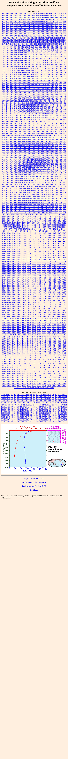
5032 (24, 93)
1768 (7, 70)
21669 (29, 343)
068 (59, 399)
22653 (34, 363)
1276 (32, 46)
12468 (29, 245)
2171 (16, 77)
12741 (34, 264)
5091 (48, 99)
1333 (64, 48)
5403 (24, 127)
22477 (54, 359)
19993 (49, 314)
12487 (39, 247)
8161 (40, 188)
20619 (39, 329)
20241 (64, 321)
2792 (40, 83)
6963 (60, 154)
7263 (40, 166)
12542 (14, 249)
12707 (64, 260)
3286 (12, 89)
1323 (44, 48)
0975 (7, 36)
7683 (7, 180)
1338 (20, 50)
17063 (19, 274)
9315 (24, 211)
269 (27, 419)
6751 (36, 150)
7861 (20, 182)
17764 (29, 282)
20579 (59, 327)
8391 (36, 199)
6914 (12, 154)
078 (24, 401)
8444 (24, 201)
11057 (48, 225)
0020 (7, 15)
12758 (34, 266)
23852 (59, 384)
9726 (52, 213)
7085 (20, 158)
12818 (24, 270)
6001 (32, 131)
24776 (46, 388)
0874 (3, 34)
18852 (24, 298)
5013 (15, 91)
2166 (60, 74)
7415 (56, 168)
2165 (56, 74)
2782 (64, 81)
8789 (7, 205)
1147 (32, 40)
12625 (54, 253)
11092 (5, 229)
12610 (44, 251)
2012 (32, 72)
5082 (12, 99)
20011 (4, 316)
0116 (15, 20)
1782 (44, 70)
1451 (52, 52)
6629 (12, 148)
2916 (16, 87)
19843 (54, 312)
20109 (19, 319)
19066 (4, 302)
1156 (4, 42)
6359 (28, 144)
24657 (41, 388)
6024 (20, 133)
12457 (59, 243)
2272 (40, 79)
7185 (56, 162)
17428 (39, 278)
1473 (7, 54)
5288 (28, 119)
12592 (4, 251)
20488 (44, 325)
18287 (24, 288)
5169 (56, 107)
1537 (56, 56)
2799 (64, 83)
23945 (44, 386)
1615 (48, 60)
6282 (12, 140)
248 (27, 417)
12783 (44, 268)
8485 (28, 203)
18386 (34, 290)
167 (37, 409)
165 (31, 409)
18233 (9, 288)
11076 (24, 227)
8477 (7, 203)
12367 (54, 233)
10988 (59, 221)
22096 (39, 353)
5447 (64, 129)
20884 (14, 333)
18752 (9, 296)
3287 (16, 89)
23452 (49, 377)
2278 (64, 79)
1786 (60, 70)
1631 (32, 62)
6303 (48, 140)
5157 (7, 107)
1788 (3, 72)
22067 (14, 353)
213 (49, 413)
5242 (64, 115)
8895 (32, 205)
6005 (40, 131)
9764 (46, 215)
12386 (14, 237)
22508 (14, 361)
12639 (59, 255)
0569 (52, 24)
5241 (60, 115)
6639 (48, 148)
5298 (36, 119)
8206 (48, 192)
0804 (60, 28)
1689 (16, 66)
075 (15, 401)
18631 (9, 294)
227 (27, 415)
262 (5, 419)
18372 (24, 290)
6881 (40, 152)
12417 (54, 239)
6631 (20, 148)
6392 (64, 144)
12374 (24, 235)
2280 (7, 81)
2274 (48, 79)
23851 (54, 384)
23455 (54, 377)
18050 (49, 284)
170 (46, 409)
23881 (19, 386)
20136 (54, 319)
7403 (40, 168)
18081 (9, 286)
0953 (64, 34)
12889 (4, 274)
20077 (54, 316)
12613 (58, 251)
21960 (9, 351)
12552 (44, 249)
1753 (12, 68)
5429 (36, 129)
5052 (32, 95)
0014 (52, 13)
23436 (39, 377)
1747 (52, 66)
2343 (28, 81)
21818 (49, 345)
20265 (14, 323)
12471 (34, 245)
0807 (3, 30)
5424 (24, 129)
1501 (12, 54)
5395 (56, 125)
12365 (44, 233)
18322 (59, 288)
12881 (34, 272)
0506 (64, 22)
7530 (44, 170)
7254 (16, 166)
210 (40, 413)
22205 (29, 355)
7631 (60, 176)
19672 (59, 310)
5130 (56, 103)
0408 (48, 20)
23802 (34, 384)
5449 (7, 131)
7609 (16, 176)
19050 (49, 300)
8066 (48, 184)
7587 (16, 174)
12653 (64, 257)
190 (43, 411)
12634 (34, 255)
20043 (19, 316)
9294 (40, 209)
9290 (28, 209)
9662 (36, 213)
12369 (64, 233)
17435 (49, 278)
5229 (12, 115)
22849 (14, 369)
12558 (49, 249)
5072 (36, 97)
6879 (36, 152)
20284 (34, 323)
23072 (39, 373)
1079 (44, 36)
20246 (4, 323)
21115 (34, 335)
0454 (24, 22)
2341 (20, 81)
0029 (28, 15)
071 (2, 401)
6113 (24, 135)
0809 (7, 30)
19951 (24, 314)
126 (40, 405)
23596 (19, 382)
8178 (28, 190)
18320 (49, 288)
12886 (59, 272)
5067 (20, 97)
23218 (29, 375)
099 (24, 403)
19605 (29, 310)
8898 (40, 205)
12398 (44, 237)
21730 (59, 343)
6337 (44, 142)
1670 (12, 64)
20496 (54, 325)
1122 (56, 38)
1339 (24, 50)
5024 (56, 91)
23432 (34, 377)
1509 (32, 54)
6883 (48, 152)
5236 (40, 115)
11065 (4, 227)
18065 (64, 284)
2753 (52, 81)
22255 (14, 357)
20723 (44, 331)
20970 (54, 333)
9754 (13, 215)
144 (31, 407)
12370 (4, 235)
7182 (44, 162)
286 (15, 421)
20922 (29, 333)
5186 (56, 109)
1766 (64, 68)
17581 (49, 280)
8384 (24, 199)
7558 (24, 172)
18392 (44, 290)
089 (59, 401)
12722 (39, 262)
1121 (52, 38)
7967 (44, 182)
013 (43, 395)
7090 (36, 158)
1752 (7, 68)
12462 (19, 245)
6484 (40, 146)
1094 (16, 38)
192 (49, 411)
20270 (19, 323)
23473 (64, 377)
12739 (29, 264)
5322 (60, 121)
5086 (28, 99)
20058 (39, 316)
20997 (9, 335)
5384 (24, 125)
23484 (14, 380)
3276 (36, 87)
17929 (64, 282)
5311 (24, 121)
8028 (20, 184)
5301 (48, 119)
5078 (60, 97)
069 (62, 399)
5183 (48, 109)
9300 (48, 209)
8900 (48, 205)
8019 (12, 184)
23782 (24, 384)
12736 (24, 264)
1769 (12, 70)
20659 (14, 331)
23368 (9, 377)
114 (2, 405)
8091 (16, 186)
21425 (29, 339)
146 (37, 407)
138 (12, 407)
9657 (24, 213)
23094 (49, 373)
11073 (14, 227)
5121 (23, 103)
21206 (58, 335)
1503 (20, 54)
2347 (44, 81)
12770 (59, 266)
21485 (9, 341)
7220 (48, 164)
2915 (12, 87)
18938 (4, 300)
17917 (59, 282)
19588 (14, 310)
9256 (56, 207)
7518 (40, 170)
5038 (48, 93)
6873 (24, 152)
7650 (20, 178)
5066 (16, 97)
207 (31, 413)
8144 (16, 188)
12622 (39, 253)
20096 (4, 319)
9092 (20, 207)
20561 (39, 327)
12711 (14, 262)
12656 (14, 260)
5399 (7, 127)
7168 (36, 162)
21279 (14, 337)
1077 (36, 36)
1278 (40, 46)
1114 (24, 38)
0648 (12, 28)
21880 (4, 349)
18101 (34, 286)
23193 (24, 375)
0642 (56, 26)
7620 (52, 176)
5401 (16, 127)
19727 (19, 312)
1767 (3, 70)
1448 (40, 52)
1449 (44, 52)
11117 (39, 231)
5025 (60, 91)
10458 (4, 219)
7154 (52, 160)
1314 (12, 48)
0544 (24, 24)
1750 (64, 66)
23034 (59, 371)
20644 (9, 331)
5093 (56, 99)
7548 (64, 170)
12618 (19, 253)
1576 (56, 58)
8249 (60, 194)
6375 (44, 144)
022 (5, 397)
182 (18, 411)
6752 (40, 150)
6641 (56, 148)
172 (53, 409)
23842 (49, 384)
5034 (32, 93)
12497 (59, 247)
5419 (3, 129)
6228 (32, 138)
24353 (26, 388)
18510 (24, 292)
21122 (39, 335)
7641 (3, 178)
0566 (40, 24)
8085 (3, 186)
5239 (52, 115)
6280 (3, 140)
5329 (24, 123)
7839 (64, 180)
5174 (12, 109)
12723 (44, 262)
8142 (7, 188)
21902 (34, 349)
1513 (48, 54)
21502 (39, 341)
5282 (7, 119)
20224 (54, 321)
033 (40, 397)
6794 (7, 152)
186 (31, 411)
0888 (44, 34)
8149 (28, 188)
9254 (52, 207)
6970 (7, 156)
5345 (56, 123)
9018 (64, 205)
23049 (4, 373)
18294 (29, 288)
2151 (3, 74)
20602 (19, 329)
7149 (32, 160)
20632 (64, 329)
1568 (24, 58)
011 (37, 395)
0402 (28, 20)
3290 (28, 89)
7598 (44, 174)
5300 (44, 119)
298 (53, 421)
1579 (3, 60)
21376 (4, 339)
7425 (64, 168)
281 (65, 419)
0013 (48, 13)
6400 (20, 146)
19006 (19, 300)
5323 (64, 121)
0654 (32, 28)
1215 (56, 44)
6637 (40, 148)
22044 (59, 351)
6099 (8, 135)
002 (8, 395)
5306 (3, 121)
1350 (64, 50)
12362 (29, 233)
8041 (28, 184)
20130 (34, 319)
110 (56, 403)
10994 (19, 223)
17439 (54, 278)
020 (65, 395)
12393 (29, 237)
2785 (12, 83)
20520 (59, 325)
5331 (32, 123)
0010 (36, 13)
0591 (20, 26)
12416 (49, 239)
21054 (19, 335)
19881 (14, 314)
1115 (28, 38)
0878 (20, 34)
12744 (44, 264)
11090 (58, 227)
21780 (14, 345)
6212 (56, 135)
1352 (7, 52)
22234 (59, 355)
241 (5, 417)
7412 (52, 168)
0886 (36, 34)
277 (53, 419)
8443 (20, 201)
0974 (3, 36)
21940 (64, 349)
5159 (16, 107)
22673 (44, 363)
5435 (48, 129)
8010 (7, 184)
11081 (29, 227)
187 (34, 411)
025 (15, 397)
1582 (16, 60)
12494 (49, 247)
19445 (44, 308)
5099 (8, 101)
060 (43, 399)
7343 (48, 166)
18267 (19, 288)
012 (40, 395)
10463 (19, 219)
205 (24, 413)
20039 (9, 316)
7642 (7, 178)
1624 (16, 62)
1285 (60, 46)
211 (43, 413)
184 (24, 411)
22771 (24, 367)
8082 (64, 184)
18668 (29, 294)
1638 (56, 62)
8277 (16, 196)
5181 (40, 109)
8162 (44, 188)
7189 (7, 164)
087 (53, 401)
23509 (34, 380)
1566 (16, 58)
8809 (16, 205)
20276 (29, 323)
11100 (39, 229)
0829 (40, 30)
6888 (64, 152)
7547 (60, 170)
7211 (20, 164)
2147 (52, 72)
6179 (52, 135)
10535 (14, 221)
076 (18, 401)
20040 (14, 316)
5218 (36, 113)
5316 (36, 121)
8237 (48, 194)
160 (15, 409)
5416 (56, 127)
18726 (59, 294)
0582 (3, 26)
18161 (54, 286)
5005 (48, 89)
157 (5, 409)
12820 (34, 270)
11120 (48, 231)
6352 (64, 142)
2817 (28, 85)
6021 (7, 133)
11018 (14, 225)
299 (56, 421)
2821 (44, 85)
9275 (20, 209)
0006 (24, 13)
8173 (12, 190)
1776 (20, 70)
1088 (56, 36)
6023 (16, 133)
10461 (14, 219)
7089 (32, 158)
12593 (9, 251)
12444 (59, 241)
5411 (36, 127)
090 (62, 401)
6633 (28, 148)
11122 (53, 231)
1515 (56, 54)
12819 (29, 270)
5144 (48, 105)
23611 (39, 382)
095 (12, 403)
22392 (9, 359)
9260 (64, 207)
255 (49, 417)
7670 (56, 178)
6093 (48, 133)
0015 (56, 13)
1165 (40, 42)
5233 (28, 115)
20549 (34, 327)
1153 (56, 40)
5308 (12, 121)
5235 (36, 115)
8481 (16, 203)
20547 (29, 327)
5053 (36, 95)
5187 (60, 109)
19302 (14, 306)
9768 (58, 215)
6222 (7, 138)
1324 (48, 48)
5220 (40, 113)
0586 (12, 26)
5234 (32, 115)
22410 (19, 359)
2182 (56, 77)
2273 (44, 79)
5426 (32, 129)
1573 (44, 58)
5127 (48, 103)
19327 (29, 306)
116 (8, 405)
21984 (34, 351)
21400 (19, 339)
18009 (19, 284)
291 (31, 421)
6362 (40, 144)
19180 (29, 304)
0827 (32, 30)
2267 (20, 79)
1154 (60, 40)
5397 (64, 125)
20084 (58, 316)
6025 (24, 133)
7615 (40, 176)
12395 (34, 237)
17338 (59, 276)
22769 (19, 367)
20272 (24, 323)
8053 (40, 184)
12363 (34, 233)
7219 (44, 164)
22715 (4, 365)
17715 (19, 282)
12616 (9, 253)
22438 (24, 359)
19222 (54, 304)
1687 (7, 66)
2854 (52, 85)
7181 (40, 162)
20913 (24, 333)
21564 (4, 343)
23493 (24, 380)
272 (37, 419)
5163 (32, 107)
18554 (34, 292)
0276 (24, 20)
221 (8, 415)
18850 (19, 298)
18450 (64, 290)
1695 (36, 66)
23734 (4, 384)
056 (31, 399)
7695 (12, 180)
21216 (63, 335)
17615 (64, 280)
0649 (16, 28)
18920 (59, 298)
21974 (24, 351)
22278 (39, 357)
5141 (36, 105)
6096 (60, 133)
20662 (19, 331)
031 (34, 397)
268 (24, 419)
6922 (44, 154)
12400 (49, 237)
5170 (60, 107)
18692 (39, 294)
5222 (48, 113)
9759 (29, 215)
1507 (28, 54)
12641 (4, 257)
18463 (9, 292)
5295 (32, 119)
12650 (49, 257)
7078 (56, 156)
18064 (59, 284)
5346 (60, 123)
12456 (54, 243)
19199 (39, 304)
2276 (56, 79)
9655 (20, 213)
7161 (16, 162)
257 (56, 417)
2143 (36, 72)
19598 (19, 310)
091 (65, 401)
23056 (19, 373)
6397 (16, 146)
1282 (56, 46)
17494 (14, 280)
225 (21, 415)
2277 (60, 79)
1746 (48, 66)
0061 (44, 18)
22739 (39, 365)
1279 (44, 46)
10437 (29, 217)
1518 (3, 56)
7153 (48, 160)
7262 (36, 166)
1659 (60, 62)
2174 (28, 77)
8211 (3, 194)
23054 (14, 373)
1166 (44, 42)
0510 (16, 24)
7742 (32, 180)
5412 (40, 127)
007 (24, 395)
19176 (24, 304)
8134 (60, 186)
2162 (44, 74)
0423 (7, 22)
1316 (20, 48)
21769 (9, 345)
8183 (44, 190)
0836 (3, 32)
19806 (44, 312)
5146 (56, 105)
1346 (48, 50)
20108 (14, 319)
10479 (39, 219)
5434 (44, 129)
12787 (64, 268)
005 (18, 395)
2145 (44, 72)
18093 (19, 286)
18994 (14, 300)
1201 (36, 44)
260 (65, 417)
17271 (29, 276)
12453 (39, 243)
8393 (44, 199)
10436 (24, 217)
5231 (20, 115)
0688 (36, 28)
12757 (29, 266)
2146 (48, 72)
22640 (24, 363)
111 (59, 403)
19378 (64, 306)
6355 (12, 144)
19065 (64, 300)
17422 (34, 278)
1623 (12, 62)
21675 (39, 343)
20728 (49, 331)
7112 (3, 160)
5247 (20, 117)
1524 (28, 56)
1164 (36, 42)
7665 (44, 178)
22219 (49, 355)
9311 (11, 211)
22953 (64, 369)
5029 (12, 93)
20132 (39, 319)
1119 (44, 38)
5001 (32, 89)
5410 (32, 127)
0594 (32, 26)
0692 (52, 28)
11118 (43, 231)
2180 (48, 77)
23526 (49, 380)
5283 (12, 119)
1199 (27, 44)
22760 (14, 367)
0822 (20, 30)
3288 (20, 89)
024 (12, 397)
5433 (40, 129)
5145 (52, 105)
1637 (52, 62)
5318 (44, 121)
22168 (4, 355)
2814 (16, 85)
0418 (52, 20)
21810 (34, 345)
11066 (9, 227)
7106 (60, 158)
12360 (19, 233)
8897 (36, 205)
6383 (56, 144)
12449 (19, 243)
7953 (36, 182)
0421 (64, 20)
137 (8, 407)
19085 (29, 302)
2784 (7, 83)
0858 (56, 32)
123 (30, 405)
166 (34, 409)
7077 (52, 156)
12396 (39, 237)
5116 (7, 103)
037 (53, 397)
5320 (52, 121)
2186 (60, 77)
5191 (12, 111)
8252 (64, 194)
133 (62, 405)
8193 (3, 192)
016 (53, 395)
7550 (3, 172)
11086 (48, 227)
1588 (40, 60)
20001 (59, 314)
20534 (19, 327)
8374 (60, 196)
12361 (24, 233)
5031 (20, 93)
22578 (64, 361)
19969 (29, 314)
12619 (24, 253)
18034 (44, 284)
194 (56, 411)
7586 (12, 174)
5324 (3, 123)
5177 (24, 109)
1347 (52, 50)
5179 (32, 109)
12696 (44, 260)
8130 (56, 186)
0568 (48, 24)
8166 (60, 188)
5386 (32, 125)
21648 (14, 343)
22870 (24, 369)
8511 (64, 203)
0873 (64, 32)
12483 (24, 247)
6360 (32, 144)
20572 (49, 327)
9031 (7, 207)
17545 (34, 280)
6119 (36, 135)
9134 (48, 207)
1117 (36, 38)
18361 (14, 290)
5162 (28, 107)
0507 (3, 24)
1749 (60, 66)
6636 (36, 148)
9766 (54, 215)
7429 (7, 170)
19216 (49, 304)
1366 (24, 52)
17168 (54, 274)
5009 (64, 89)
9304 (64, 209)
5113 (60, 101)
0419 (56, 20)
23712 (58, 382)
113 (65, 403)
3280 (52, 87)
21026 (14, 335)
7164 (20, 162)
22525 (29, 361)
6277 (56, 138)
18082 (14, 286)
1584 (24, 60)
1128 (16, 40)
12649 (44, 257)
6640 (52, 148)
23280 (34, 375)
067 (56, 399)
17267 (24, 276)
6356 (16, 144)
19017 (29, 300)
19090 (34, 302)
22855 (19, 369)
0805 (64, 28)
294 (40, 421)
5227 (3, 115)
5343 (52, 123)
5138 (24, 105)
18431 (59, 290)
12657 (19, 260)
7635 (64, 176)
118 (15, 405)
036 (49, 397)
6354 (7, 144)
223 (15, 415)
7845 (3, 182)
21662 (19, 343)
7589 (20, 174)
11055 (44, 225)
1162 (28, 42)
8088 (12, 186)
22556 (54, 361)
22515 (19, 361)
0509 (12, 24)
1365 (20, 52)
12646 (29, 257)
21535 (59, 341)
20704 (39, 331)
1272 (16, 46)
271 (34, 419)
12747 (54, 264)
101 (31, 403)
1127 (12, 40)
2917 (20, 87)
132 (59, 405)
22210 (34, 355)
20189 (39, 321)
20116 (29, 319)
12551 (39, 249)
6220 (3, 138)
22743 (49, 365)
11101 (44, 229)
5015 (24, 91)
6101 (12, 135)
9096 (32, 207)
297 (49, 421)
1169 (56, 42)
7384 (20, 168)
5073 (40, 97)
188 (37, 411)
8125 (40, 186)
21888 (14, 349)
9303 (60, 209)
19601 (24, 310)
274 (43, 419)
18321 (54, 288)
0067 (3, 20)
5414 (48, 127)
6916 (20, 154)
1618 (60, 60)
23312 (44, 375)
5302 (52, 119)
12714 (24, 262)
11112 (29, 231)
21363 (63, 337)
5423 (20, 129)
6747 (20, 150)
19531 (64, 308)
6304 (52, 140)
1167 (48, 42)
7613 (32, 176)
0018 (64, 13)
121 (24, 405)
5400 (12, 127)
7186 (60, 162)
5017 (32, 91)
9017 (60, 205)
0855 (44, 32)
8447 (28, 201)
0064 (56, 18)
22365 (64, 357)
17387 (19, 278)
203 (18, 413)
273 (40, 419)
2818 (32, 85)
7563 (32, 172)
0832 (52, 30)
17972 (14, 284)
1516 (60, 54)
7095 (44, 158)
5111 (52, 101)
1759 (36, 68)
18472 (14, 292)
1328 (60, 48)
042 (2, 399)
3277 (40, 87)
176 (65, 409)
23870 (14, 386)
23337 (54, 375)
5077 (56, 97)
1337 (16, 50)
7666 (48, 178)
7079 (60, 156)
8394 (48, 199)
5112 (56, 101)
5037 (44, 93)
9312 (15, 211)
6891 (7, 154)
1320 (32, 48)
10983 (34, 221)
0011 (40, 13)
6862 (16, 152)
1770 (16, 70)
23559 (4, 382)
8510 (60, 203)
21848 (29, 347)
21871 (49, 347)
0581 (64, 24)
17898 (54, 282)
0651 (24, 28)
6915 (16, 154)
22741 (44, 365)
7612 (28, 176)
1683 (56, 64)
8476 (3, 203)
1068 (20, 36)
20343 (64, 323)
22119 (44, 353)
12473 (44, 245)
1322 (40, 48)
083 (40, 401)
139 (15, 407)
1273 (20, 46)
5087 (32, 99)
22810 (54, 367)
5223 (52, 113)
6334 (32, 142)
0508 (7, 24)
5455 (28, 131)
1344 (40, 50)
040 (62, 397)
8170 (3, 190)
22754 (64, 365)
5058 (52, 95)
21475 (64, 339)
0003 (12, 13)
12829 (14, 272)
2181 (52, 77)
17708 (14, 282)
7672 (60, 178)
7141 (28, 160)
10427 (62, 215)
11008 (58, 223)
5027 (3, 93)
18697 (44, 294)
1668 (3, 64)
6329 (28, 142)
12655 (9, 260)
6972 (12, 156)
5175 (16, 109)
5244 (7, 117)
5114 (64, 101)
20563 (44, 327)
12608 (34, 251)
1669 (7, 64)
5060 (56, 95)
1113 (20, 38)
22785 (34, 367)
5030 (16, 93)
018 (59, 395)
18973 (9, 300)
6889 (3, 154)
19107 (44, 302)
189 (40, 411)
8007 (64, 182)
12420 (4, 241)
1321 (36, 48)
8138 (64, 186)
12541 (9, 249)
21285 (19, 337)
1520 (12, 56)
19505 (54, 308)
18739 (4, 296)
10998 (39, 223)
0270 (20, 20)
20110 (24, 319)
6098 (4, 135)
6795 (12, 152)
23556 (64, 380)
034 (43, 397)
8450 (32, 201)
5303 (56, 119)
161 (18, 409)
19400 (9, 308)
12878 (19, 272)
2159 (36, 74)
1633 (40, 62)
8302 (36, 196)
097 (18, 403)
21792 (19, 345)
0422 (3, 22)
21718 (54, 343)
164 (27, 409)
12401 (54, 237)
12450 (24, 243)
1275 (28, 46)
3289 (24, 89)
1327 (56, 48)
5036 (40, 93)
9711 (48, 213)
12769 (54, 266)
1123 (60, 38)
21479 (4, 341)
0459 (44, 22)
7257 (20, 166)
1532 (40, 56)
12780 (29, 268)
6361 (36, 144)
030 (31, 397)
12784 (49, 268)
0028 (24, 15)
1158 (12, 42)
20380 (29, 325)
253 (43, 417)
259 (62, 417)
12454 (44, 243)
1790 (12, 72)
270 (31, 419)
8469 (56, 201)
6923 (48, 154)
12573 (59, 249)
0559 (28, 24)
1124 (64, 38)
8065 (44, 184)
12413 (39, 239)
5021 (48, 91)
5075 (48, 97)
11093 (10, 229)
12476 (54, 245)
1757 (28, 68)
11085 (44, 227)
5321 (56, 121)
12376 (29, 235)
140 (18, 407)
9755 (17, 215)
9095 (28, 207)
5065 (12, 97)
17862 (44, 282)
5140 (32, 105)
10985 (44, 221)
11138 (63, 231)
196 (62, 411)
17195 (4, 276)
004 (15, 395)
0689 (40, 28)
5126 (44, 103)
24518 (31, 388)
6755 (52, 150)
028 (24, 397)
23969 (64, 386)
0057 (28, 18)
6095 (56, 133)
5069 (28, 97)
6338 (48, 142)
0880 (24, 34)
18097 (24, 286)
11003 (49, 223)
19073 (19, 302)
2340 (16, 81)
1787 (64, 70)
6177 (48, 135)
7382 (16, 168)
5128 (52, 103)
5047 (12, 95)
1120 (48, 38)
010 (34, 395)
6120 (40, 135)
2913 (3, 87)
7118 (7, 160)
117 (12, 405)
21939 (59, 349)
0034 (48, 15)
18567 (44, 292)
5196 (32, 111)
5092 (52, 99)
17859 (39, 282)
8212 (7, 194)
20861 (9, 333)
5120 (19, 103)
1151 (48, 40)
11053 (34, 225)
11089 (53, 227)
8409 (7, 201)
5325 (7, 123)
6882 (44, 152)
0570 (56, 24)
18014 (29, 284)
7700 (24, 180)
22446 (34, 359)
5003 (40, 89)
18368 (19, 290)
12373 (19, 235)
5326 (12, 123)
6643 (64, 148)
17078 (29, 274)
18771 (29, 296)
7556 (16, 172)
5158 (12, 107)
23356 (64, 375)
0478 (52, 22)
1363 (12, 52)
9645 (3, 213)
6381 (48, 144)
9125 (44, 207)
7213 (28, 164)
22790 (39, 367)
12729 (4, 264)
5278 (56, 117)
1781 (40, 70)
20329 (49, 323)
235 (53, 415)
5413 (44, 127)
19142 (9, 304)
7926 (32, 182)
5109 (48, 101)
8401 (60, 199)
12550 (34, 249)
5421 (12, 129)
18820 (59, 296)
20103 (9, 319)
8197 (16, 192)
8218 (32, 194)
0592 (24, 26)
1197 (19, 44)
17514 (19, 280)
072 (5, 401)
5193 (20, 111)
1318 (28, 48)
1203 (44, 44)
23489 (19, 380)
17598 (54, 280)
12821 (39, 270)
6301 (40, 140)
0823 (24, 30)
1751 (3, 68)
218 (65, 413)
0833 (56, 30)
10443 (44, 217)
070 (65, 399)
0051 (3, 18)
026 (18, 397)
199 (5, 413)
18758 (14, 296)
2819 (36, 85)
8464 (48, 201)
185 (27, 411)
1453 (60, 52)
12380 (49, 235)
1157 (8, 42)
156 (2, 409)
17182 (64, 274)
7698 (16, 180)
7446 (16, 170)
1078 (40, 36)
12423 (14, 241)
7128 (11, 160)
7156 (60, 160)
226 (24, 415)
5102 (20, 101)
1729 (44, 66)
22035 (54, 351)
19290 (4, 306)
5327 (16, 123)
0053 (12, 18)
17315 (44, 276)
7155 (56, 160)
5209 (64, 111)
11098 (29, 229)
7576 (60, 172)
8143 (12, 188)
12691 (39, 260)
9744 (60, 213)
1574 (48, 58)
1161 (24, 42)
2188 (3, 79)
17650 (4, 282)
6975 (16, 156)
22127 (49, 353)
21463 (54, 339)
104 (37, 403)
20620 (44, 329)
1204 (48, 44)
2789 (28, 83)
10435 (19, 217)
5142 (40, 105)
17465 (59, 278)
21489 (19, 341)
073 (8, 401)
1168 (52, 42)
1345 (44, 50)
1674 (28, 64)
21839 (14, 347)
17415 (29, 278)
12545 (24, 249)
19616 (39, 310)
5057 (48, 95)
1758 (32, 68)
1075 (28, 36)
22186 (19, 355)
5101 (16, 101)
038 (56, 397)
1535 (48, 56)
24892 (51, 388)
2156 (24, 74)
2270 (32, 79)
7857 (16, 182)
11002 (44, 223)
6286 (28, 140)
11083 (34, 227)
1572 (40, 58)
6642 (60, 148)
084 (43, 401)
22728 (29, 365)
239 (65, 415)
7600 (52, 174)
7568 (44, 172)
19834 (49, 312)
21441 (44, 339)
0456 (32, 22)
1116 (32, 38)
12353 (9, 233)
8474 (64, 201)
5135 (12, 105)
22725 (24, 365)
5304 (60, 119)
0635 (44, 26)
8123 (36, 186)
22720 (9, 365)
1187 (11, 44)
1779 (32, 70)
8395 (52, 199)
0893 (52, 34)
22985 (39, 371)
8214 (15, 194)
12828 (9, 272)
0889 (48, 34)
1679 (44, 64)
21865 (44, 347)
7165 (24, 162)
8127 (48, 186)
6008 (44, 131)
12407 (9, 239)
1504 (24, 54)
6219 (64, 135)
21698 (49, 343)
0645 (3, 28)
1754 (16, 68)
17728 (24, 282)
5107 (40, 101)
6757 (60, 150)
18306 (39, 288)
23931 (29, 386)
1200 (31, 44)
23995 (21, 388)
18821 (64, 296)
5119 (15, 103)
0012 (44, 13)
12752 (14, 266)
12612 (54, 251)
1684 (60, 64)
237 (59, 415)
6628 (7, 148)
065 (53, 399)
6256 (44, 138)
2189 (7, 79)
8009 (3, 184)
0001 (3, 13)
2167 (64, 74)
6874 (28, 152)
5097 (4, 101)
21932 (54, 349)
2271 (36, 79)
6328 (24, 142)
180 (12, 411)
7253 (12, 166)
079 (27, 401)
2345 (36, 81)
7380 (12, 168)
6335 (36, 142)
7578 (64, 172)
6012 (56, 131)
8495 (40, 203)
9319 (32, 211)
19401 (14, 308)
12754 (19, 266)
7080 (64, 156)
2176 (36, 77)
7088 (28, 158)
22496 (4, 361)
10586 (19, 221)
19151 (14, 304)
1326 (52, 48)
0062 (48, 18)
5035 (36, 93)
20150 (14, 321)
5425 (28, 129)
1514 (52, 54)
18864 (39, 298)
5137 (20, 105)
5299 (40, 119)
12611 (49, 251)
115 (5, 405)
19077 (24, 302)
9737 (56, 213)
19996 (54, 314)
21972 (19, 351)
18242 (14, 288)
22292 (54, 357)
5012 (11, 91)
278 (56, 419)
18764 (24, 296)
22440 (29, 359)
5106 (36, 101)
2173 (24, 77)
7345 (52, 166)
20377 (24, 325)
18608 (64, 292)
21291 (29, 337)
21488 (14, 341)
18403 (49, 290)
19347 (44, 306)
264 (12, 419)
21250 (4, 337)
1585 (28, 60)
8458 (40, 201)
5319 (48, 121)
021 (2, 397)
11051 (29, 225)
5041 (60, 93)
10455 (59, 217)
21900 (29, 349)
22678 (49, 363)
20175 (29, 321)
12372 (14, 235)
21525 (49, 341)
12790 (9, 270)
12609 (39, 251)
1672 (20, 64)
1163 (32, 42)
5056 (44, 95)
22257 (19, 357)
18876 (44, 298)
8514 (3, 205)
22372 (4, 359)
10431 (4, 217)
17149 (44, 274)
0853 (36, 32)
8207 (52, 192)
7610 (20, 176)
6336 (40, 142)
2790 (32, 83)
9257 (60, 207)
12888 (64, 272)
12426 (24, 241)
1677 (36, 64)
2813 (12, 85)
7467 (24, 170)
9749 (64, 213)
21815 (44, 345)
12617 (14, 253)
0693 (56, 28)
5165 (40, 107)
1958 (28, 72)
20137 (58, 319)
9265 (7, 209)
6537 (60, 146)
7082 (7, 158)
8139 (3, 188)
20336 (59, 323)
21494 (24, 341)
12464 (24, 245)
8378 (3, 199)
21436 (39, 339)
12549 (29, 249)
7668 (52, 178)
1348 (56, 50)
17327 (49, 276)
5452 (20, 131)
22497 (9, 361)
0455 (28, 22)
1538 (60, 56)
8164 (52, 188)
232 (43, 415)
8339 (44, 196)
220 (5, 415)
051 (24, 399)
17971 (9, 284)
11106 (5, 231)
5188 (64, 109)
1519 (7, 56)
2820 (40, 85)
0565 (36, 24)
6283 (16, 140)
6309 (7, 142)
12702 (59, 260)
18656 (24, 294)
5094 (60, 99)
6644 (3, 150)
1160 (20, 42)
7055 (28, 156)
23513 (39, 380)
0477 (48, 22)
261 (2, 419)
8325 (40, 196)
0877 (16, 34)
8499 (52, 203)
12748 (59, 264)
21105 (29, 335)
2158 (32, 74)
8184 (48, 190)
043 (5, 399)
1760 (40, 68)
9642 (64, 211)
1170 (60, 42)
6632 (24, 148)
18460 (4, 292)
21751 (64, 343)
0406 (40, 20)
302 (65, 421)
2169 (7, 77)
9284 (24, 209)
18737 (64, 294)
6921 (40, 154)
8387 (28, 199)
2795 (48, 83)
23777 (19, 384)
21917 (49, 349)
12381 (54, 235)
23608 (34, 382)
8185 (52, 190)
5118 (11, 103)
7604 (64, 174)
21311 (49, 337)
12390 (24, 237)
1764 (56, 68)
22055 (64, 351)
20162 (19, 321)
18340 (4, 290)
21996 (44, 351)
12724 (49, 262)
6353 (3, 144)
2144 (40, 72)
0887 (40, 34)
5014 (20, 91)
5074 (44, 97)
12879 (24, 272)
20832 (59, 331)
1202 (40, 44)
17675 (9, 282)
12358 (14, 233)
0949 (60, 34)
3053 (24, 87)
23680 (49, 382)
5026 (64, 91)
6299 (32, 140)
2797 (56, 83)
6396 (12, 146)
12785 (54, 268)
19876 (9, 314)
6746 (15, 150)
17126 (34, 274)
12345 (4, 233)
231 (40, 415)
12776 (14, 268)
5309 (16, 121)
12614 (63, 251)
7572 (52, 172)
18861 (29, 298)
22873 (29, 369)
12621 (34, 253)
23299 (39, 375)
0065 (60, 18)
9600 (36, 211)
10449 (54, 217)
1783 (48, 70)
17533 (24, 280)
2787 (20, 83)
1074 (24, 36)
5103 (24, 101)
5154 (60, 105)
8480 (12, 203)
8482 (20, 203)
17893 (49, 282)
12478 (64, 245)
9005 (52, 205)
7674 (64, 178)
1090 (64, 36)
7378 (7, 168)
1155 (64, 40)
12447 (9, 243)
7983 (52, 182)
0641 (52, 26)
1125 (4, 40)
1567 (20, 58)
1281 (52, 46)
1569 (28, 58)
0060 (40, 18)
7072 (44, 156)
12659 (29, 260)
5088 (36, 99)
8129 (52, 186)
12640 (64, 255)
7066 (36, 156)
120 (21, 405)
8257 (12, 196)
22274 (34, 357)
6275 (48, 138)
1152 (52, 40)
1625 (20, 62)
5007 (56, 89)
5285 (20, 119)
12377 (34, 235)
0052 (7, 18)
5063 (3, 97)
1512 (44, 54)
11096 (19, 229)
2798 (60, 83)
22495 (64, 359)
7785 (40, 180)
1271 (12, 46)
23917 (24, 386)
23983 (16, 388)
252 (40, 417)
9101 (40, 207)
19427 (29, 308)
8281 (24, 196)
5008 (60, 89)
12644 (19, 257)
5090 (44, 99)
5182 (44, 109)
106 (43, 403)
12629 (9, 255)
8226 (40, 194)
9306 (7, 211)
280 (62, 419)
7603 (60, 174)
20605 (29, 329)
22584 (4, 363)
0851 (28, 32)
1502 (16, 54)
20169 (24, 321)
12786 (59, 268)
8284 (28, 196)
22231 (54, 355)
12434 (54, 241)
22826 (59, 367)
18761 (19, 296)
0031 (36, 15)
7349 (56, 166)
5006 (52, 89)
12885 (54, 272)
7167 (32, 162)
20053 (29, 316)
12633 (29, 255)
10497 (4, 221)
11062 (58, 225)
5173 (7, 109)
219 (2, 415)
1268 (3, 46)
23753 (14, 384)
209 (37, 413)
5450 (12, 131)
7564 (36, 172)
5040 (56, 93)
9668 (44, 213)
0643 (60, 26)
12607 (29, 251)
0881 (28, 34)
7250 (64, 164)
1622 (7, 62)
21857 (34, 347)
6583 (3, 148)
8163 (48, 188)
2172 (20, 77)
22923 (49, 369)
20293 (39, 323)
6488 (52, 146)
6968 (3, 156)
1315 (16, 48)
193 (53, 411)
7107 (64, 158)
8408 (3, 201)
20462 (39, 325)
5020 (44, 91)
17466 (64, 278)
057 (34, 399)
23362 (4, 377)
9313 (20, 211)
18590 (49, 292)
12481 (14, 247)
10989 (64, 221)
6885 (56, 152)
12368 (59, 233)
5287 (24, 119)
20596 (14, 329)
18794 (39, 296)
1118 (40, 38)
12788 (4, 270)
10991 (9, 223)
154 (62, 407)
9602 (40, 211)
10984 (39, 221)
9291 (32, 209)
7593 (24, 174)
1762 (48, 68)
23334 (49, 375)
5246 (16, 117)
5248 (24, 117)
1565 (12, 58)
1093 (12, 38)
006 (21, 395)
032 (37, 397)
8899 (44, 205)
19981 (44, 314)
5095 (64, 99)
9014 (56, 205)
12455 (49, 243)
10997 (34, 223)
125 (37, 405)
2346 (40, 81)
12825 (59, 270)
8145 (20, 188)
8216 (24, 194)
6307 (64, 140)
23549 (59, 380)
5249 (28, 117)
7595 (32, 174)
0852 (32, 32)
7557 (20, 172)
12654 (4, 260)
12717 (34, 262)
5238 (48, 115)
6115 (28, 135)
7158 (3, 162)
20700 (34, 331)
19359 (54, 306)
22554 (44, 361)
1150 (44, 40)
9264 (3, 209)
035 (46, 397)
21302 (44, 337)
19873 (64, 312)
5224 (56, 113)
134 (65, 405)
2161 (40, 74)
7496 (32, 170)
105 (40, 403)
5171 (64, 107)
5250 (32, 117)
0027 (20, 15)
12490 (44, 247)
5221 (44, 113)
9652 (16, 213)
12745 (49, 264)
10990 (4, 223)
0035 (52, 15)
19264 (58, 304)
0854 (40, 32)
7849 (7, 182)
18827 (9, 298)
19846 (59, 312)
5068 (24, 97)
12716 (29, 262)
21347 (58, 337)
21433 (34, 339)
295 (43, 421)
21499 (29, 341)
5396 (60, 125)
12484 (29, 247)
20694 (29, 331)
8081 (60, 184)
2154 (16, 74)
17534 (29, 280)
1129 (20, 40)
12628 (4, 255)
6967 (64, 154)
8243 (52, 194)
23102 (54, 373)
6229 (36, 138)
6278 (60, 138)
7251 (3, 166)
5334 (44, 123)
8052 (36, 184)
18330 (64, 288)
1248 (64, 44)
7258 (24, 166)
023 (8, 397)
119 (18, 405)
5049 (20, 95)
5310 (20, 121)
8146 (24, 188)
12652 (59, 257)
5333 (40, 123)
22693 (54, 363)
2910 (56, 85)
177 (2, 411)
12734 (19, 264)
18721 (54, 294)
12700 (49, 260)
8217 (28, 194)
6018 (60, 131)
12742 (39, 264)
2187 (64, 77)
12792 (19, 270)
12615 (4, 253)
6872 (20, 152)
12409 (19, 239)
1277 (36, 46)
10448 (49, 217)
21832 (63, 345)
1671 (16, 64)
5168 (52, 107)
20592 (9, 329)
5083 (16, 99)
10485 (44, 219)
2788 (24, 83)
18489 (19, 292)
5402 (20, 127)
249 (31, 417)
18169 (58, 286)
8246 (56, 194)
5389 (40, 125)
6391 (60, 144)
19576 (4, 310)
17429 (44, 278)
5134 (7, 105)
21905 (39, 349)
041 (65, 397)
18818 (54, 296)
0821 (16, 30)
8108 (20, 186)
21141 (44, 335)
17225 (9, 276)
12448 (14, 243)
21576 (9, 343)
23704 (54, 382)
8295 (32, 196)
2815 (20, 85)
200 (8, 413)
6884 (52, 152)
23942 (39, 386)
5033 (28, 93)
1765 (60, 68)
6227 (28, 138)
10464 (24, 219)
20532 (14, 327)
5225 (60, 113)
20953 (44, 333)
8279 (20, 196)
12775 (9, 268)
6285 (24, 140)
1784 (52, 70)
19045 (44, 300)
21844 (19, 347)
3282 (60, 87)
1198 (23, 44)
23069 (29, 373)
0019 (3, 15)
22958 (9, 371)
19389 (4, 308)
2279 (3, 81)
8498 (48, 203)
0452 (16, 22)
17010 (14, 274)
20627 (54, 329)
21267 (9, 337)
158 (8, 409)
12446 (4, 243)
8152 (36, 188)
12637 (49, 255)
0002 (7, 13)
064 (49, 399)
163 (24, 409)
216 (59, 413)
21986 (39, 351)
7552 (7, 172)
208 (34, 413)
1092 (8, 38)
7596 (36, 174)
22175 (9, 355)
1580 (7, 60)
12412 (34, 239)
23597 (24, 382)
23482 (9, 380)
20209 (44, 321)
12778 (19, 268)
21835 (4, 347)
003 (12, 395)
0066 (64, 18)
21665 (24, 343)
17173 (59, 274)
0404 (32, 20)
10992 (14, 223)
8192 (64, 190)
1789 (7, 72)
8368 (48, 196)
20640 (4, 331)
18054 (54, 284)
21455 (49, 339)
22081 (24, 353)
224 (18, 415)
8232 (44, 194)
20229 (59, 321)
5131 (60, 103)
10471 (34, 219)
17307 (34, 276)
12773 (64, 266)
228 (31, 415)
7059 (32, 156)
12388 (19, 237)
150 (49, 407)
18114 (44, 286)
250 (34, 417)
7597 (40, 174)
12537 (64, 247)
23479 (4, 380)
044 (8, 399)
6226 (24, 138)
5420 (7, 129)
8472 (60, 201)
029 (27, 397)
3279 (48, 87)
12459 (4, 245)
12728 (63, 262)
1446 (36, 52)
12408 (14, 239)
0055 (20, 18)
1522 (20, 56)
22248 (9, 357)
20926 (34, 333)
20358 (14, 325)
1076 (32, 36)
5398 (3, 127)
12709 (9, 262)
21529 (54, 341)
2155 (20, 74)
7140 (24, 160)
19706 (4, 312)
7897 (24, 182)
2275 (52, 79)
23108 (59, 373)
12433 (49, 241)
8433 (12, 201)
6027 (32, 133)
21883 (9, 349)
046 (15, 399)
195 (59, 411)
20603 (24, 329)
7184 (52, 162)
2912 (64, 85)
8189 (60, 190)
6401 (24, 146)
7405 (44, 168)
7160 (12, 162)
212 (46, 413)
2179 (44, 77)
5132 (64, 103)
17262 (14, 276)
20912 (19, 333)
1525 (32, 56)
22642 (29, 363)
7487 (28, 170)
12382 (59, 235)
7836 (60, 180)
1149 (40, 40)
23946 (49, 386)
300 (59, 421)
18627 (4, 294)
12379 (44, 235)
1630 (28, 62)
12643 (14, 257)
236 (56, 415)
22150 (54, 353)
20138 (63, 319)
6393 (3, 146)
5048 (16, 95)
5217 (32, 113)
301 (62, 421)
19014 (24, 300)
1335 (7, 50)
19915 (19, 314)
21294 (34, 337)
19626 (44, 310)
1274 (24, 46)
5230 (16, 115)
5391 (48, 125)
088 (56, 401)
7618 (44, 176)
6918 (28, 154)
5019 (40, 91)
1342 (36, 50)
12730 (9, 264)
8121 (32, 186)
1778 (28, 70)
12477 (59, 245)
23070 (34, 373)
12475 (49, 245)
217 (62, 413)
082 (37, 401)
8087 (7, 186)
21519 (44, 341)
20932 (39, 333)
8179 (32, 190)
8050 (32, 184)
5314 (28, 121)
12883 (44, 272)
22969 (14, 371)
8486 (32, 203)
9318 (28, 211)
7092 (40, 158)
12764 (39, 266)
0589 (16, 26)
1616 (52, 60)
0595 (36, 26)
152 (56, 407)
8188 (56, 190)
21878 (59, 347)
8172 (7, 190)
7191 (16, 164)
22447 (39, 359)
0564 (32, 24)
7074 (48, 156)
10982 (29, 221)
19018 (34, 300)
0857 (52, 32)
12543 (19, 249)
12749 (64, 264)
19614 (34, 310)
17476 (9, 280)
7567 (40, 172)
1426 (32, 52)
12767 (44, 266)
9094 (24, 207)
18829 (14, 298)
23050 (9, 373)
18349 (9, 290)
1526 (36, 56)
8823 (24, 205)
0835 (64, 30)
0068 (7, 20)
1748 (56, 66)
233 (46, 415)
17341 (64, 276)
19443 (39, 308)
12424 (19, 241)
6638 (44, 148)
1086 (48, 36)
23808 (39, 384)
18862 (34, 298)
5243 (3, 117)
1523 (24, 56)
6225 (20, 138)
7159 (7, 162)
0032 (40, 15)
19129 (63, 302)
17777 (34, 282)
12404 (64, 237)
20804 (54, 331)
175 (62, 409)
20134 (44, 319)
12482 (19, 247)
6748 (24, 150)
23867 (9, 386)
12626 (59, 253)
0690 (44, 28)
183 (21, 411)
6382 (52, 144)
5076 (52, 97)
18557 (39, 292)
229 (34, 415)
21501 (34, 341)
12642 (9, 257)
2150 (64, 72)
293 (37, 421)
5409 (28, 127)
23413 (24, 377)
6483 (36, 146)
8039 (24, 184)
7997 (56, 182)
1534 (44, 56)
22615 (14, 363)
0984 (12, 36)
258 (59, 417)
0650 (20, 28)
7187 (64, 162)
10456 (64, 217)
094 (9, 403)
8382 (16, 199)
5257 (52, 117)
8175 (20, 190)
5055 (40, 95)
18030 (39, 284)
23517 (44, 380)
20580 (64, 327)
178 (5, 411)
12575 (64, 249)
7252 (7, 166)
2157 (28, 74)
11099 (34, 229)
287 (18, 421)
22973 (29, 371)
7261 (32, 166)
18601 (59, 292)
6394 (7, 146)
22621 (19, 363)
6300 (36, 140)
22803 (44, 367)
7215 (36, 164)
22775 (29, 367)
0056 (24, 18)
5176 (20, 109)
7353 (64, 166)
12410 (24, 239)
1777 (24, 70)
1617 (56, 60)
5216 (28, 113)
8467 (52, 201)
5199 (44, 111)
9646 (7, 213)
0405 (36, 20)
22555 (49, 361)
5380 (12, 125)
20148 (9, 321)
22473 (44, 359)
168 (40, 409)
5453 (24, 131)
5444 (52, 129)
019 (62, 395)
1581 (12, 60)
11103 (53, 229)
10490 (54, 219)
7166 (28, 162)
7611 (24, 176)
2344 (32, 81)
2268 (24, 79)
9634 (56, 211)
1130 (24, 40)
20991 (4, 335)
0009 (32, 13)
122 (27, 405)
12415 (44, 239)
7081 (3, 158)
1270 (7, 46)
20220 (49, 321)
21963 (14, 351)
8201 (32, 192)
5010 (3, 91)
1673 (24, 64)
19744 (24, 312)
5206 (52, 111)
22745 (54, 365)
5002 (36, 89)
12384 (4, 237)
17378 (9, 278)
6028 (36, 133)
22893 (34, 369)
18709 (49, 294)
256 (53, 417)
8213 (11, 194)
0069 (12, 20)
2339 (12, 81)
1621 (3, 62)
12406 (4, 239)
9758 (25, 215)
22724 (19, 365)
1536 (52, 56)
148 (43, 407)
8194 (7, 192)
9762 (37, 215)
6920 (36, 154)
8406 (64, 199)
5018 (36, 91)
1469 (64, 52)
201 (12, 413)
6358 (24, 144)
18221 (4, 288)
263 (8, 419)
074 (12, 401)
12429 (34, 241)
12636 (44, 255)
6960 (56, 154)
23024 (49, 371)
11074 (19, 227)
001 (5, 395)
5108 (44, 101)
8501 (56, 203)
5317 (40, 121)
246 (21, 417)
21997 (49, 351)
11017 (9, 225)
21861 (39, 347)
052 (27, 399)
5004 (44, 89)
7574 (56, 172)
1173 (7, 44)
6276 (52, 138)
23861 (4, 386)
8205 (44, 192)
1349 (60, 50)
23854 (64, 384)
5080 (3, 99)
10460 (9, 219)
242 (8, 417)
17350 (4, 278)
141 (21, 407)
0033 (44, 15)
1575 (52, 58)
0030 (32, 15)
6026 (28, 133)
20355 (9, 325)
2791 (36, 83)
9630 (44, 211)
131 (56, 405)
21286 (24, 337)
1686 (3, 66)
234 (49, 415)
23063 (24, 373)
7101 (52, 158)
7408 (48, 168)
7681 (3, 180)
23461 (59, 377)
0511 (20, 24)
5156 (3, 107)
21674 (34, 343)
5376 (64, 123)
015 (49, 395)
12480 (9, 247)
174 (59, 409)
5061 (60, 95)
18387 (39, 290)
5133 (3, 105)
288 (21, 421)
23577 (9, 382)
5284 (16, 119)
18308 (44, 288)
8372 (56, 196)
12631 (19, 255)
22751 (59, 365)
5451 (16, 131)
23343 (59, 375)
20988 (64, 333)
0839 (12, 32)
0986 (16, 36)
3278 (44, 87)
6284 (20, 140)
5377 (3, 125)
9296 (44, 209)
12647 (34, 257)
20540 (24, 327)
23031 (54, 371)
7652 (24, 178)
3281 (56, 87)
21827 (58, 345)
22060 (4, 353)
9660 (32, 213)
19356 (49, 306)
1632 (36, 62)
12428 (29, 241)
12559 (54, 249)
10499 (9, 221)
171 (49, 409)
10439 (34, 217)
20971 (59, 333)
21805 (29, 345)
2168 (3, 77)
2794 (44, 83)
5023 (52, 91)
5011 (7, 91)
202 (15, 413)
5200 (48, 111)
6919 (32, 154)
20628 (59, 329)
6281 (7, 140)
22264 (24, 357)
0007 (28, 13)
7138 (15, 160)
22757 (9, 367)
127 (43, 405)
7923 (28, 182)
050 (21, 399)
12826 (64, 270)
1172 (4, 44)
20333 (54, 323)
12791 (14, 270)
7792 (44, 180)
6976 (20, 156)
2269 (28, 79)
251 (37, 417)
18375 (29, 290)
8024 (16, 184)
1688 (12, 66)
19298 (9, 306)
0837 (7, 32)
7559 (28, 172)
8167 (64, 188)
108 (50, 403)
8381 (12, 199)
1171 (64, 42)
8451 (36, 201)
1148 (36, 40)
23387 (14, 377)
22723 (14, 365)
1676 (32, 64)
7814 (52, 180)
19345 (39, 306)
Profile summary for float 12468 (34, 482)
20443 (34, 325)
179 (8, 411)
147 (40, 407)
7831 (56, 180)
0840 (16, 32)
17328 (54, 276)
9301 (52, 209)
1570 (32, 58)
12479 (4, 247)
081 (34, 401)
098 (21, 403)
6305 (56, 140)
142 (24, 407)
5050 (24, 95)
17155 (49, 274)
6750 (32, 150)
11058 (53, 225)
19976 (39, 314)
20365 (19, 325)
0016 (60, 13)
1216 (60, 44)
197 (65, 411)
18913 (54, 298)
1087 (52, 36)
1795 (24, 72)
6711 (7, 150)
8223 (36, 194)
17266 (19, 276)
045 (12, 399)
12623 (44, 253)
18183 (63, 286)
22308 (59, 357)
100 (28, 403)
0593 (28, 26)
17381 (14, 278)
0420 (60, 20)
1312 (3, 48)
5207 (56, 111)
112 (62, 403)
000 (2, 395)
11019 (19, 225)
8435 (16, 201)
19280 (63, 304)
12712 (19, 262)
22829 (64, 367)
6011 (52, 131)
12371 (9, 235)
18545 (29, 292)
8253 (3, 196)
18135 (49, 286)
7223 (60, 164)
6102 (16, 135)
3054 (28, 87)
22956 (4, 371)
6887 (60, 152)
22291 (49, 357)
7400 (36, 168)
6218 (60, 135)
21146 (53, 335)
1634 (44, 62)
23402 (19, 377)
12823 (49, 270)
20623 (49, 329)
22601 (9, 363)
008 (27, 395)
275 (46, 419)
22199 (24, 355)
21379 (9, 339)
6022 (12, 133)
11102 (49, 229)
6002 (36, 131)
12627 (64, 253)
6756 (56, 150)
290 (27, 421)
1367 (28, 52)
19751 (34, 312)
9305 (3, 211)
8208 (56, 192)
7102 (56, 158)
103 (34, 403)
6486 (48, 146)
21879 (64, 347)
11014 (4, 225)
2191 (16, 79)
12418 (58, 239)
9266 (12, 209)
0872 (60, 32)
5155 (64, 105)
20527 (4, 327)
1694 (32, 66)
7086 (24, 158)
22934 (54, 369)
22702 (59, 363)
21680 (44, 343)
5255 (48, 117)
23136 (4, 375)
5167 (48, 107)
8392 (40, 199)
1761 (44, 68)
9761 (33, 215)
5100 (12, 101)
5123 (32, 103)
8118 (28, 186)
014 (46, 395)
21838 (9, 347)
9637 (60, 211)
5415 (52, 127)
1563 (3, 58)
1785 (56, 70)
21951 (4, 351)
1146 (28, 40)
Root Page (34, 490)
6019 (64, 131)
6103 (20, 135)
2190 (12, 79)
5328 (20, 123)
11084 (39, 227)
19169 (19, 304)
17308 (39, 276)
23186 (19, 375)
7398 (32, 168)
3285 (7, 89)
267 (21, 419)
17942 (4, 284)
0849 (24, 32)
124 (33, 405)
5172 (3, 109)
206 (27, 413)
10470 (29, 219)
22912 (39, 369)
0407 (44, 20)
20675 (24, 331)
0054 (16, 18)
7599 (48, 174)
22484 (59, 359)
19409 (19, 308)
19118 (54, 302)
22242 (64, 355)
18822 (4, 298)
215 (56, 413)
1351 (3, 52)
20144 (4, 321)
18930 (64, 298)
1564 (7, 58)
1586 (32, 60)
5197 (36, 111)
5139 (28, 105)
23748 (9, 384)
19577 (9, 310)
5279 (60, 117)
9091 (16, 207)
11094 (14, 229)
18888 (49, 298)
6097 (64, 133)
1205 (52, 44)
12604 (14, 251)
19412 (24, 308)
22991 (44, 371)
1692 (24, 66)
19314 (19, 306)
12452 (34, 243)
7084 (16, 158)
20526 (64, 325)
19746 (29, 312)
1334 (3, 50)
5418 (64, 127)
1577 (60, 58)
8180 (36, 190)
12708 (4, 262)
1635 (48, 62)
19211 (44, 304)
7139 (20, 160)
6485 (44, 146)
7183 (48, 162)
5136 (16, 105)
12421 (9, 241)
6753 (44, 150)
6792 (64, 150)
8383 (20, 199)
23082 (44, 373)
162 (21, 409)
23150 (9, 375)
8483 (24, 203)
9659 (28, 213)
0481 (60, 22)
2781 (60, 81)
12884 (49, 272)
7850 (12, 182)
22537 (34, 361)
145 (34, 407)
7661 (36, 178)
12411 (29, 239)
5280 (64, 117)
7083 (12, 158)
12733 (14, 264)
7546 (56, 170)
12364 (39, 233)
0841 (20, 32)
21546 (64, 341)
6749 (28, 150)
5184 (52, 109)
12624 (49, 253)
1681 (48, 64)
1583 (20, 60)
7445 (12, 170)
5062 (64, 95)
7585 (7, 174)
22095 (34, 353)
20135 (49, 319)
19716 (9, 312)
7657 (28, 178)
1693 (28, 66)
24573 (36, 388)
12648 (39, 257)
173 (56, 409)
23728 (63, 382)
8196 (12, 192)
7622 (56, 176)
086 (49, 401)
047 (18, 399)
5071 (32, 97)
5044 (64, 93)
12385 (9, 237)
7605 (3, 176)
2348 (48, 81)
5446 (60, 129)
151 (53, 407)
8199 (24, 192)
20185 (34, 321)
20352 (4, 325)
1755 (20, 68)
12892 (9, 274)
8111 (24, 186)
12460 (9, 245)
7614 (36, 176)
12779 (24, 268)
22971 (19, 371)
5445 (56, 129)
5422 (16, 129)
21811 (39, 345)
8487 (36, 203)
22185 (14, 355)
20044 (24, 316)
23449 (44, 377)
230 (37, 415)
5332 (36, 123)
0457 (36, 22)
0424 (12, 22)
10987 (54, 221)
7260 (28, 166)
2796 (52, 83)
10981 (24, 221)
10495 (64, 219)
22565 (59, 361)
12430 (39, 241)
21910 (44, 349)
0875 (7, 34)
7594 (28, 174)
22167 (63, 353)
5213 (15, 113)
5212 (11, 113)
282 (2, 421)
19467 (49, 308)
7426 (3, 170)
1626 (24, 62)
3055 (32, 87)
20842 (4, 333)
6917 (24, 154)
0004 (16, 13)
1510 (36, 54)
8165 (56, 188)
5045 (3, 95)
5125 (40, 103)
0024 (12, 15)
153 (59, 407)
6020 (3, 133)
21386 (14, 339)
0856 (48, 32)
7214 (32, 164)
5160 (20, 107)
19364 (59, 306)
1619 (64, 60)
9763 (42, 215)
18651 (19, 294)
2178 (40, 77)
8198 (20, 192)
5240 (56, 115)
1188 (15, 44)
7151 (40, 160)
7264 (44, 166)
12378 (39, 235)
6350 (60, 142)
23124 (64, 373)
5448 (3, 131)
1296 (64, 46)
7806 (48, 180)
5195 (28, 111)
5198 (40, 111)
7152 (44, 160)
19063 (59, 300)
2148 (56, 72)
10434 (14, 217)
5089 (40, 99)
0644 (64, 26)
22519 (24, 361)
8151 (32, 188)
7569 (48, 172)
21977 (29, 351)
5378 (7, 125)
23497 (29, 380)
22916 (44, 369)
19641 (49, 310)
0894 (56, 34)
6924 (52, 154)
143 (27, 407)
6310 (12, 142)
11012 (63, 223)
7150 (36, 160)
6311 (15, 142)
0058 (32, 18)
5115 (3, 103)
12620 (29, 253)
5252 (40, 117)
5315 (32, 121)
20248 (9, 323)
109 (53, 403)
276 (49, 419)
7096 (48, 158)
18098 (29, 286)
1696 (40, 66)
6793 (3, 152)
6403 (28, 146)
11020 (24, 225)
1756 (24, 68)
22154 (58, 353)
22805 (49, 367)
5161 (24, 107)
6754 (48, 150)
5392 (52, 125)
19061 (54, 300)
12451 (29, 243)
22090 (29, 353)
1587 (36, 60)
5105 (32, 101)
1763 (52, 68)
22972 (24, 371)
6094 (52, 133)
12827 (4, 272)
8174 (16, 190)
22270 (29, 357)
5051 (28, 95)
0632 (40, 26)
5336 (48, 123)
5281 (3, 119)
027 (21, 397)
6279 (64, 138)
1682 (52, 64)
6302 (44, 140)
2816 (24, 85)
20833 (64, 331)
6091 (40, 133)
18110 (39, 286)
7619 (48, 176)
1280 (48, 46)
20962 (49, 333)
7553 (12, 172)
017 (56, 395)
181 (15, 411)
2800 (3, 85)
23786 (29, 384)
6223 (12, 138)
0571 (60, 24)
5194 (24, 111)
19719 (14, 312)
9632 (52, 211)
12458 (64, 243)
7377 (3, 168)
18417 (54, 290)
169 (43, 409)
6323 (20, 142)
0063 (52, 18)
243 (12, 417)
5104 (28, 101)
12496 (54, 247)
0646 (7, 28)
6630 (16, 148)
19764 (39, 312)
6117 (32, 135)
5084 (20, 99)
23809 (44, 384)
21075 (24, 335)
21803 (24, 345)
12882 (39, 272)
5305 (64, 119)
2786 (16, 83)
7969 (48, 182)
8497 (44, 203)
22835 (4, 369)
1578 (64, 58)
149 (46, 407)
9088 (12, 207)
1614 (44, 60)
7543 (52, 170)
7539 (48, 170)
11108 (15, 231)
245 (18, 417)
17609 (59, 280)
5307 (7, 121)
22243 (4, 357)
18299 (34, 288)
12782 (39, 268)
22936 (59, 369)
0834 (60, 30)
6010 (48, 131)
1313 (7, 48)
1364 (16, 52)
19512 (59, 308)
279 (59, 419)
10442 (39, 217)
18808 (49, 296)
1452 (56, 52)
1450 (48, 52)
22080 (19, 353)
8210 (64, 192)
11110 (20, 231)
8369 (52, 196)
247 (24, 417)
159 (12, 409)
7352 (60, 166)
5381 (16, 125)
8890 (28, 205)
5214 (20, 113)
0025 (16, 15)
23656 (44, 382)
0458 (40, 22)
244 (15, 417)
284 (8, 421)
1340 (28, 50)
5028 (7, 93)
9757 (21, 215)
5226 (64, 113)
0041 (64, 15)
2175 (32, 77)
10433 (9, 217)
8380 (7, 199)
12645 (24, 257)
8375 (64, 196)
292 (34, 421)
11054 (39, 225)
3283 (64, 87)
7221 (52, 164)
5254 (44, 117)
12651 (54, 257)
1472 (3, 54)
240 (2, 417)
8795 (12, 205)
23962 (59, 386)
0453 (20, 22)
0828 (36, 30)
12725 (54, 262)
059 (40, 399)
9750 (5, 215)
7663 (40, 178)
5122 (28, 103)
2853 (48, 85)
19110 (49, 302)
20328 (44, 323)
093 (5, 403)
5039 (52, 93)
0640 (48, 26)
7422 (60, 168)
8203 (36, 192)
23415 (29, 377)
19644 (54, 310)
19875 (4, 314)
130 (52, 405)
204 (21, 413)
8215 (20, 194)
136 (5, 407)
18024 (34, 284)
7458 (20, 170)
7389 (24, 168)
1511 (40, 54)
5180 (36, 109)
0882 (32, 34)
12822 (44, 270)
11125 (58, 231)
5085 (24, 99)
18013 (24, 284)
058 (37, 399)
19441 (34, 308)
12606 (24, 251)
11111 (24, 231)
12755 (24, 266)
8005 (60, 182)
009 (31, 395)
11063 (63, 225)
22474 (49, 359)
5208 (60, 111)
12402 (59, 237)
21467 (59, 339)
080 (31, 401)
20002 (64, 314)
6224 (16, 138)
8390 (32, 199)
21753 (4, 345)
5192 (16, 111)
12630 (14, 255)
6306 (60, 140)
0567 (44, 24)
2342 (24, 81)
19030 (39, 300)
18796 (44, 296)
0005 (20, 13)
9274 (16, 209)
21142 (49, 335)
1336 (12, 50)
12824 (54, 270)
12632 (24, 255)
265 (15, 419)
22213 (39, 355)
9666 (40, 213)
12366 (49, 233)
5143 (44, 105)
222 (12, 415)
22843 (9, 369)
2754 (56, 81)
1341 (32, 50)
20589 (4, 329)
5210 (3, 113)
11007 (54, 223)
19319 (24, 306)
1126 (8, 40)
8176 (24, 190)
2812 (7, 85)
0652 (28, 28)
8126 (44, 186)
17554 (44, 280)
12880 (29, 272)
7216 (40, 164)
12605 (19, 251)
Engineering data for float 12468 (34, 486)
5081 (7, 99)
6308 (3, 142)
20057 (34, 316)
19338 (34, 306)
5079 (64, 97)
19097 (39, 302)
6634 (32, 148)
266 (18, 419)
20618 (34, 329)
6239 (40, 138)
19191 (34, 304)
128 (46, 405)
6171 (44, 135)
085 (46, 401)
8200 (28, 192)
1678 (40, 64)
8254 (7, 196)
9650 (12, 213)
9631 (48, 211)
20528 (9, 327)
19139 (4, 304)
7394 (28, 168)
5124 (36, 103)
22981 (34, 371)
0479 (56, 22)
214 (53, 413)
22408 (14, 359)
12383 (64, 235)
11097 (24, 229)
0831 (48, 30)
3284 (3, 89)
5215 (24, 113)
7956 (40, 182)
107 (46, 403)
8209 (60, 192)
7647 (12, 178)
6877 (32, 152)
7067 (40, 156)
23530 (54, 380)
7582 (3, 174)
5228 (7, 115)
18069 (4, 286)
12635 (39, 255)
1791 (16, 72)
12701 (54, 260)
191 (46, 411)
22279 (44, 357)
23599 (29, 382)
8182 (40, 190)
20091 (63, 316)
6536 (56, 146)
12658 (24, 260)
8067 (52, 184)
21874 (54, 347)
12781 (34, 268)
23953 (54, 386)
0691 (48, 28)
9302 (56, 209)
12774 (4, 268)
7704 (28, 180)
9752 (9, 215)
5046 (7, 95)
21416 (24, 339)
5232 (24, 115)
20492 (49, 325)
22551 (39, 361)
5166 (44, 107)
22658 (39, 363)
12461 (14, 245)
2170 (12, 77)
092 (2, 403)
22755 (4, 367)
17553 (39, 280)
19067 (9, 302)
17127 (39, 274)
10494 (59, 219)
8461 (44, 201)
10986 (49, 221)
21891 (24, 349)
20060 (44, 316)
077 (21, 401)
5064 (7, 97)
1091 (4, 38)
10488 (49, 219)
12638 (54, 255)
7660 (32, 178)
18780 (34, 296)
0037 (56, 15)
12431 (44, 241)
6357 (20, 144)
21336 (54, 337)
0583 (7, 26)
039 (59, 397)
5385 (28, 125)
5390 (44, 125)
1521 (16, 56)
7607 (12, 176)
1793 (20, 72)
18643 (14, 294)
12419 (63, 239)
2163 (48, 74)
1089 (60, 36)
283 (5, 421)
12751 (9, 266)
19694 (64, 310)
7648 (16, 178)
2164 (52, 74)
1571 (36, 58)
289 (24, 421)
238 (62, 415)
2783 (3, 83)
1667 (64, 62)
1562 (64, 56)
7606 (7, 176)
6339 (52, 142)
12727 (58, 262)
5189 (3, 111)
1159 (16, 42)
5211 (7, 113)
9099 (36, 207)
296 (46, 421)
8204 (40, 192)
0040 (60, 15)
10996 (29, 223)
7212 (24, 164)
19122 (58, 302)
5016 (28, 91)
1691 (20, 66)
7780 (36, 180)
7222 (56, 164)
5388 (36, 125)
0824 (28, 30)
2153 (12, 74)
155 (65, 407)
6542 (64, 146)
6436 (32, 146)
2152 (7, 74)
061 (46, 399)
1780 (36, 70)
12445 (64, 241)
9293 (36, 209)
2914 (7, 87)
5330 (28, 123)
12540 (4, 249)
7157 (64, 160)
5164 (36, 107)
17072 (24, 274)
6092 (44, 133)
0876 (12, 34)
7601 (56, 174)
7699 (20, 180)
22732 (34, 365)
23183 (14, 375)
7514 (36, 170)
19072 (14, 302)
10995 (24, 223)
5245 (12, 117)
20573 (54, 327)
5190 (7, 111)
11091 (63, 227)
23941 (34, 386)
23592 (14, 382)
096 (15, 403)
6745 (11, 150)
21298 (39, 337)
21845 (24, 347)
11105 (63, 229)
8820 (20, 205)
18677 (34, 294)
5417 (60, 127)
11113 (34, 231)
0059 (36, 18)
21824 (54, 345)
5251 (36, 117)
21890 (19, 349)
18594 (54, 292)
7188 (3, 164)
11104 (58, 229)
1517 (64, 54)
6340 (56, 142)
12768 (49, 266)
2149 (60, 72)
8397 (56, 199)
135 (2, 407)
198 (2, 413)
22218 (44, 355)
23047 (64, 371)
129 (49, 405)
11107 (10, 231)
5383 (20, 125)
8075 (56, 184)
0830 (44, 30)
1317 (24, 48)
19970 (34, 314)
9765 (50, 215)
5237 (44, 115)
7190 (12, 164)
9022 (3, 207)
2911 (60, 85)
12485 (34, 247)
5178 (28, 109)
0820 (12, 30)
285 (12, 421)
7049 (24, 156)
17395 (24, 278)
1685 (64, 64)
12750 (4, 266)
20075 (49, 316)
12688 (34, 260)
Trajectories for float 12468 (34, 478)
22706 (64, 363)
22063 (9, 353)
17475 (4, 280)
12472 (39, 245)
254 (46, 417)
